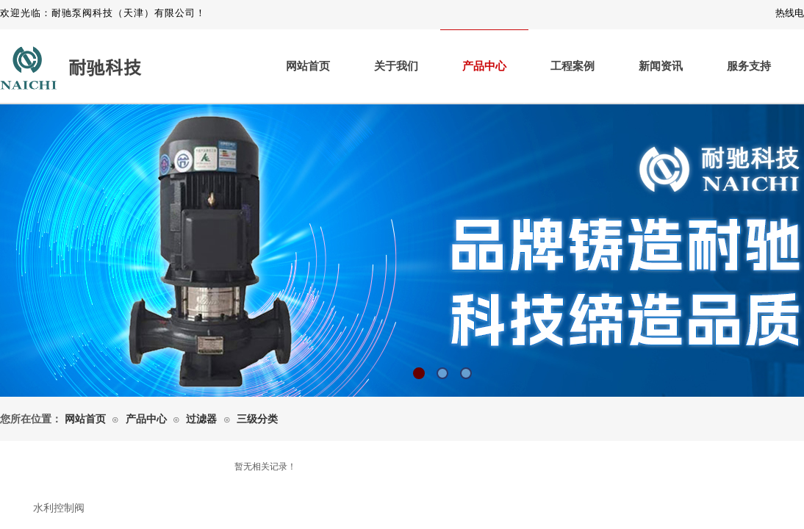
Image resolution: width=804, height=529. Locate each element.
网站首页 (308, 66)
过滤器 (201, 419)
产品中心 (484, 66)
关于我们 (396, 66)
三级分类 (257, 419)
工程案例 (572, 66)
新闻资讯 (661, 66)
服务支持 (749, 66)
